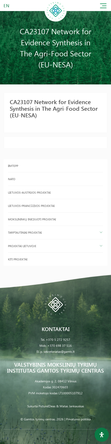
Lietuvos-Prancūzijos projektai (31, 206)
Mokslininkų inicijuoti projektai (32, 219)
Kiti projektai (17, 259)
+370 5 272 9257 (58, 339)
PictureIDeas (47, 406)
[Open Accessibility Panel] (102, 435)
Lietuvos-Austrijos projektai (29, 192)
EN (7, 5)
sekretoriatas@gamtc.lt (59, 351)
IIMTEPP (13, 166)
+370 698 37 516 (59, 345)
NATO (11, 179)
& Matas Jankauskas (70, 406)
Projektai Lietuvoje (22, 246)
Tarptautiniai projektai (25, 232)
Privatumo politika (78, 419)
